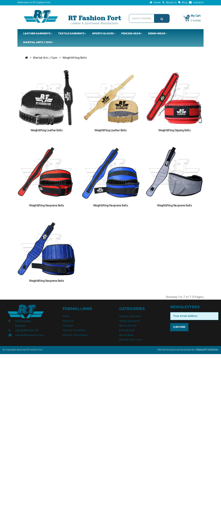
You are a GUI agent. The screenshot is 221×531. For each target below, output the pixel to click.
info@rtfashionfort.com (29, 335)
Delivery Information (75, 335)
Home (155, 2)
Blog (182, 2)
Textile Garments (129, 321)
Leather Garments (130, 316)
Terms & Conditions (74, 330)
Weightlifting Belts (74, 57)
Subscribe (179, 327)
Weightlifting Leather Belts (47, 130)
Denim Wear (126, 335)
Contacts (196, 2)
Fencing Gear (127, 330)
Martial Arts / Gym (45, 57)
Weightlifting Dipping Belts (174, 130)
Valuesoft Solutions (206, 350)
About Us (169, 2)
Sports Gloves (127, 325)
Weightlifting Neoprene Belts (46, 205)
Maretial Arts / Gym (131, 339)
